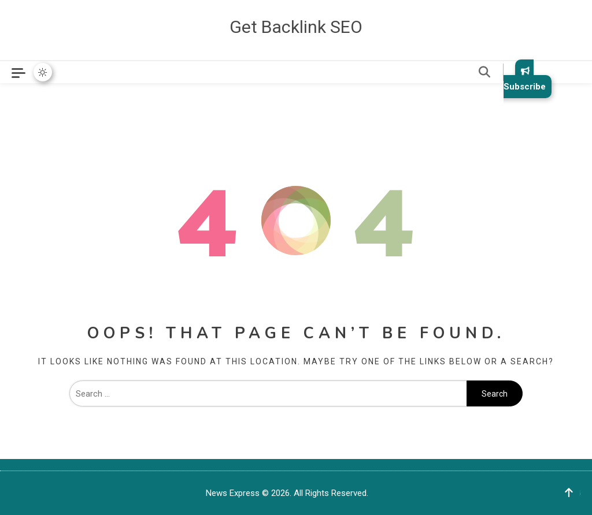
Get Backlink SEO (296, 27)
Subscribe (525, 79)
